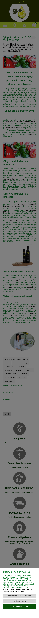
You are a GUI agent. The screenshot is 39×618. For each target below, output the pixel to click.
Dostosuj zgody (19, 601)
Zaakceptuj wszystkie (19, 606)
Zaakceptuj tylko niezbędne (19, 596)
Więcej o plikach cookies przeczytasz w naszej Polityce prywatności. (17, 590)
